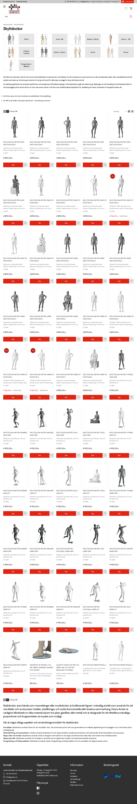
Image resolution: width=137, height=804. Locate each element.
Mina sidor (73, 770)
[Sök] (130, 16)
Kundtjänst (73, 776)
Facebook (38, 788)
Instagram (38, 793)
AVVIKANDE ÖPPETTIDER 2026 (47, 776)
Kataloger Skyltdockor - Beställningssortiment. (34, 101)
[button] (4, 7)
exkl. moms (129, 1)
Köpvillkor (73, 782)
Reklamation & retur (76, 785)
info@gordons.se (85, 1)
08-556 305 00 (72, 1)
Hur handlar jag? (75, 779)
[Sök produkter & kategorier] (66, 16)
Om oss (72, 773)
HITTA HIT (6, 784)
